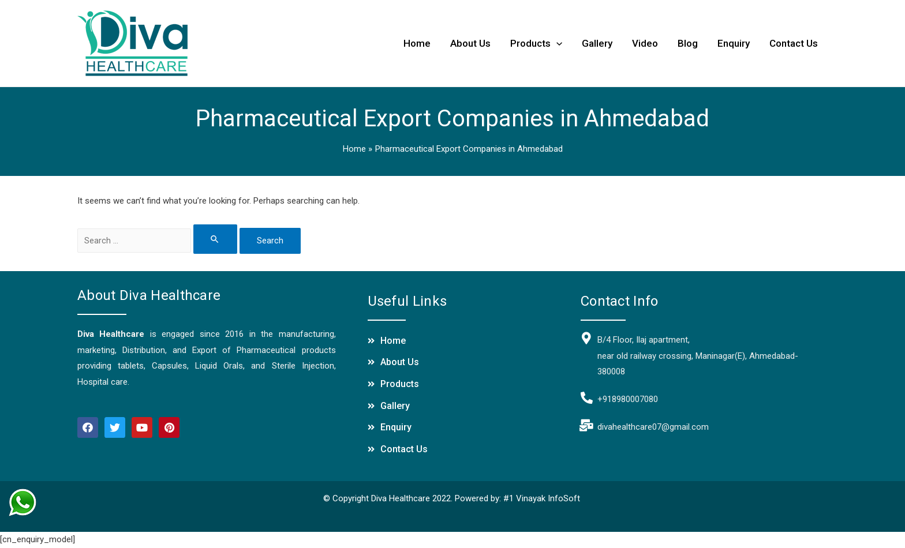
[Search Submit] (216, 239)
